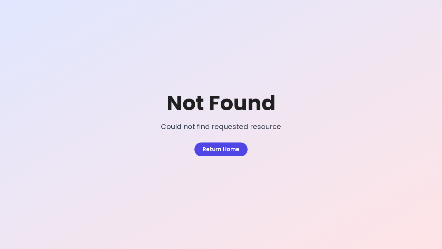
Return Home (221, 149)
